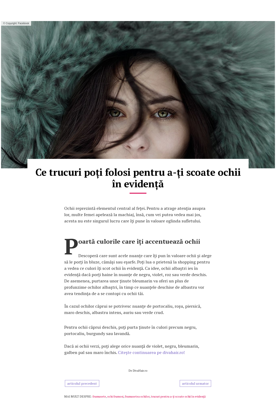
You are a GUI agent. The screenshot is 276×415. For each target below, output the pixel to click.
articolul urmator (195, 383)
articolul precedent (82, 383)
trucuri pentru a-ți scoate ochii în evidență (178, 396)
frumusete (99, 396)
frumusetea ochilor (137, 396)
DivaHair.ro (140, 370)
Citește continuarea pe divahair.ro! (151, 352)
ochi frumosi (115, 396)
